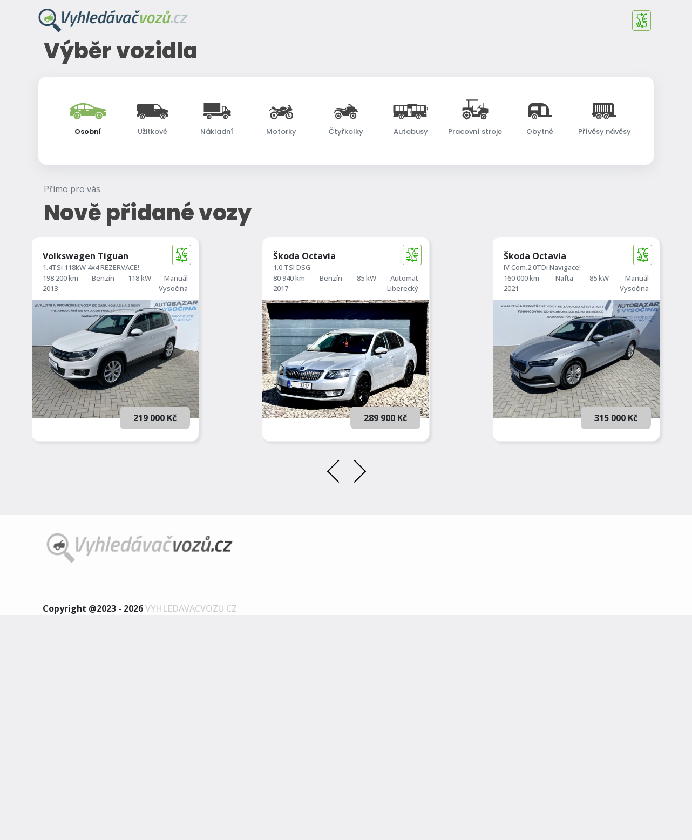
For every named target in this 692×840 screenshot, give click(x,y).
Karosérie (553, 263)
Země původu (560, 301)
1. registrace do (324, 300)
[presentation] (337, 698)
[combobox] (346, 226)
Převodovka (436, 301)
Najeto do (195, 300)
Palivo (427, 263)
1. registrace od (324, 263)
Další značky (78, 227)
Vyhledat (346, 358)
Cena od (71, 263)
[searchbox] (111, 228)
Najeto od (195, 263)
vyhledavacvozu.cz (191, 833)
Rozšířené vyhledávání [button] (348, 336)
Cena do (71, 300)
